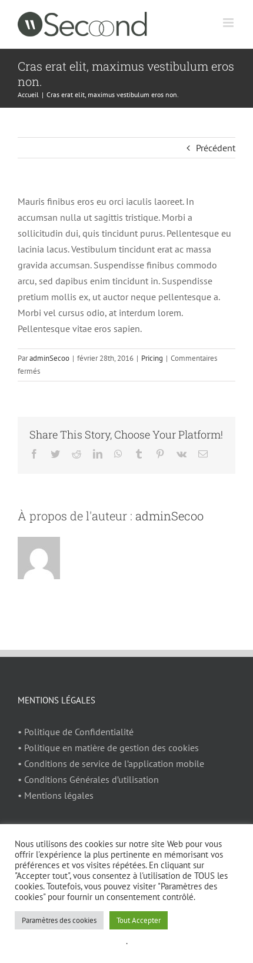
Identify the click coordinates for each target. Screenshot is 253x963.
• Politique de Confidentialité (76, 732)
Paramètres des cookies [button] (59, 920)
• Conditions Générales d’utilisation (88, 779)
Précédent (215, 148)
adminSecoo (49, 358)
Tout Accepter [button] (138, 920)
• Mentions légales (56, 795)
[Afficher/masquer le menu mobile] (229, 22)
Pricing (152, 358)
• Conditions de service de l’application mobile (111, 763)
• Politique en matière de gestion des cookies (108, 747)
